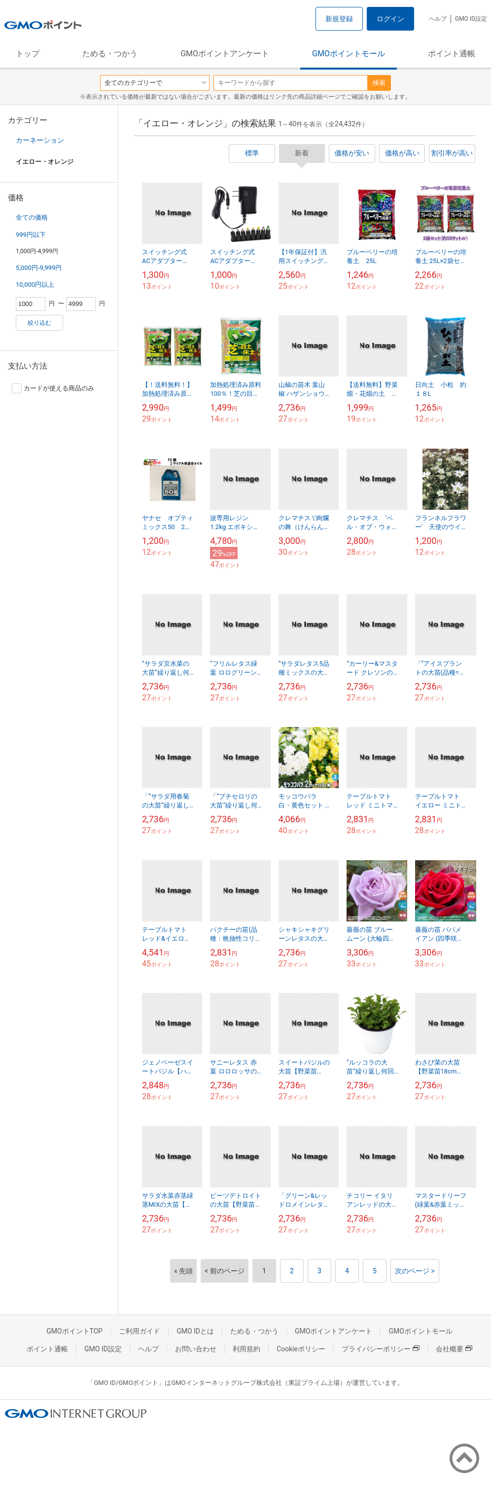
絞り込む (39, 322)
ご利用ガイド (139, 1331)
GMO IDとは (195, 1331)
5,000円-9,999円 (39, 267)
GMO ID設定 (471, 18)
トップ (27, 53)
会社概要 (454, 1349)
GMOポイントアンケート (224, 53)
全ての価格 (32, 217)
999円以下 (31, 234)
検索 (379, 82)
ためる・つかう (110, 53)
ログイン (390, 19)
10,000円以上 (35, 284)
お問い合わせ (195, 1349)
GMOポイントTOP (74, 1331)
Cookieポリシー (301, 1349)
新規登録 (339, 19)
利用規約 (246, 1349)
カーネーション (40, 140)
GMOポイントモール (348, 53)
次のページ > (415, 1271)
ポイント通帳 (451, 53)
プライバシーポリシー (381, 1349)
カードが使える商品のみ (53, 388)
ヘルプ (438, 18)
